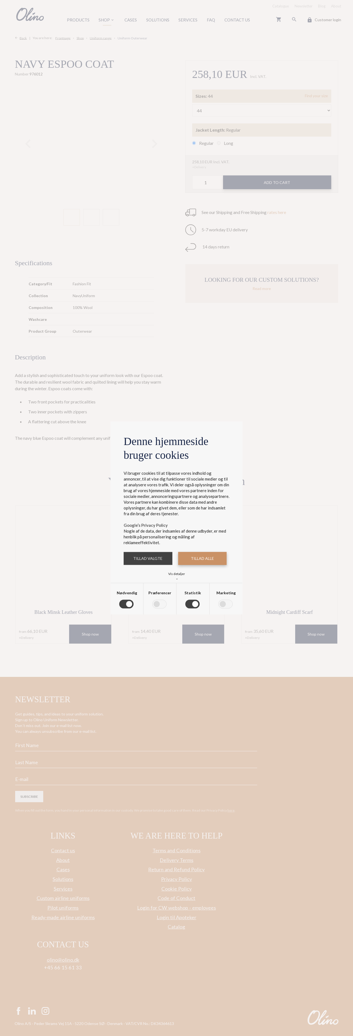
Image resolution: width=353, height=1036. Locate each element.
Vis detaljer (176, 575)
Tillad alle (202, 558)
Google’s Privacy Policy (146, 525)
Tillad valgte (147, 558)
